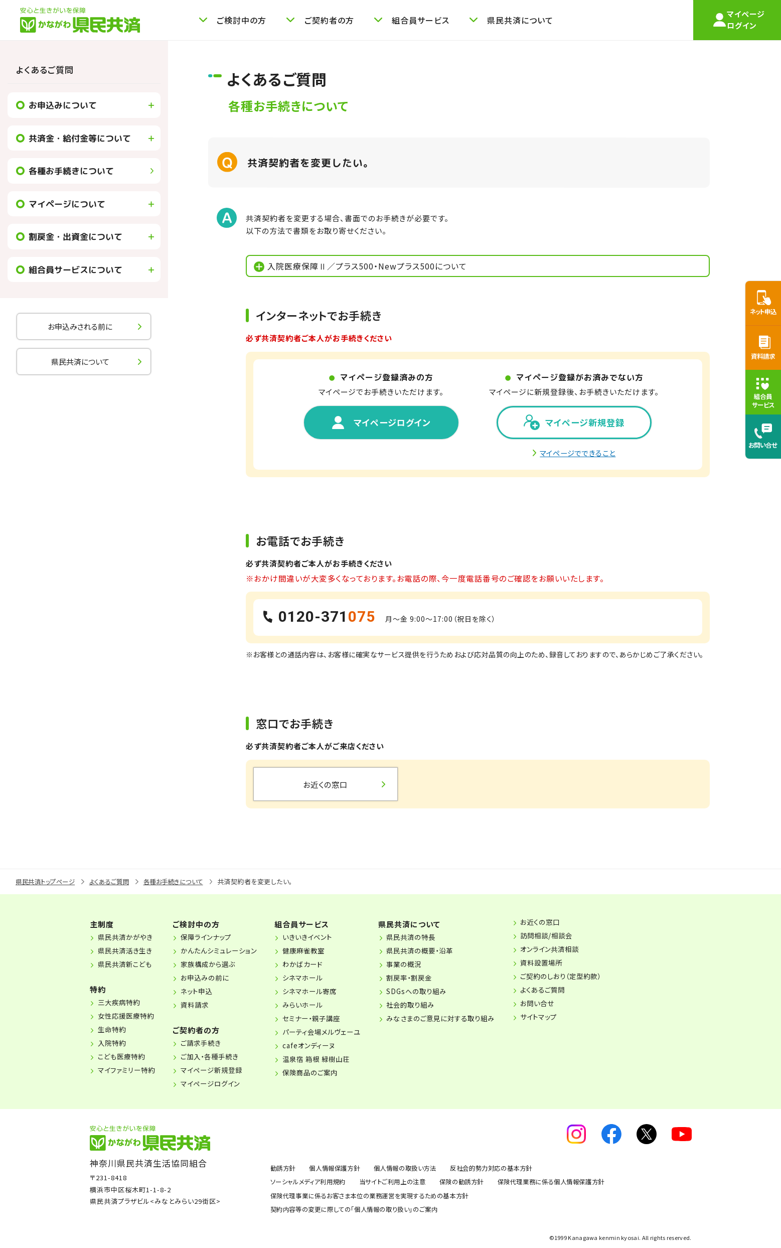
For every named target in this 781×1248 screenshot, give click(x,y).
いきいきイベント (320, 938)
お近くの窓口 (564, 923)
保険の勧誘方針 (475, 1183)
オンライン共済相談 (574, 950)
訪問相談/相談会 (571, 937)
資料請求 (200, 1006)
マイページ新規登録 (218, 1071)
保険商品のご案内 (322, 1074)
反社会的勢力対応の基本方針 (507, 1169)
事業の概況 (421, 965)
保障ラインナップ (212, 938)
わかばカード (314, 965)
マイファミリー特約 (128, 1071)
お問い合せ (561, 1005)
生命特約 (113, 1031)
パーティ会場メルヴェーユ (335, 1033)
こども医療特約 (123, 1058)
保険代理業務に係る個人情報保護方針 (571, 1183)
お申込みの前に (210, 979)
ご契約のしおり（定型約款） (586, 978)
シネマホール (314, 979)
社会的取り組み (428, 1006)
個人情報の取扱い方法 (414, 1169)
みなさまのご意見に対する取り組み (460, 1020)
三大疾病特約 (120, 1004)
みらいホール (314, 1006)
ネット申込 (202, 993)
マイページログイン (217, 1085)
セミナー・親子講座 (324, 1020)
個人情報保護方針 (339, 1169)
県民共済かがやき (127, 938)
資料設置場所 (565, 964)
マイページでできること (578, 454)
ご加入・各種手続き (216, 1058)
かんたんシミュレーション (226, 952)
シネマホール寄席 (322, 993)
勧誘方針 (283, 1169)
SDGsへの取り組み (434, 993)
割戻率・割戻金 (427, 979)
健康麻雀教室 (315, 952)
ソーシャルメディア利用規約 (311, 1183)
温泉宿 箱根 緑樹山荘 (329, 1060)
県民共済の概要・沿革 (438, 952)
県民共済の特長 (429, 938)
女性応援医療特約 (128, 1017)
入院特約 (113, 1044)
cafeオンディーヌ (321, 1047)
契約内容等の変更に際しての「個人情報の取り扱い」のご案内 (360, 1210)
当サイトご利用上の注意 (401, 1183)
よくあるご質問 (45, 69)
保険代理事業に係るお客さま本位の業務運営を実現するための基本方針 (377, 1196)
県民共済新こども (127, 965)
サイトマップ (563, 1018)
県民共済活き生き (127, 952)
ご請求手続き (206, 1044)
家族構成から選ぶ (214, 965)
